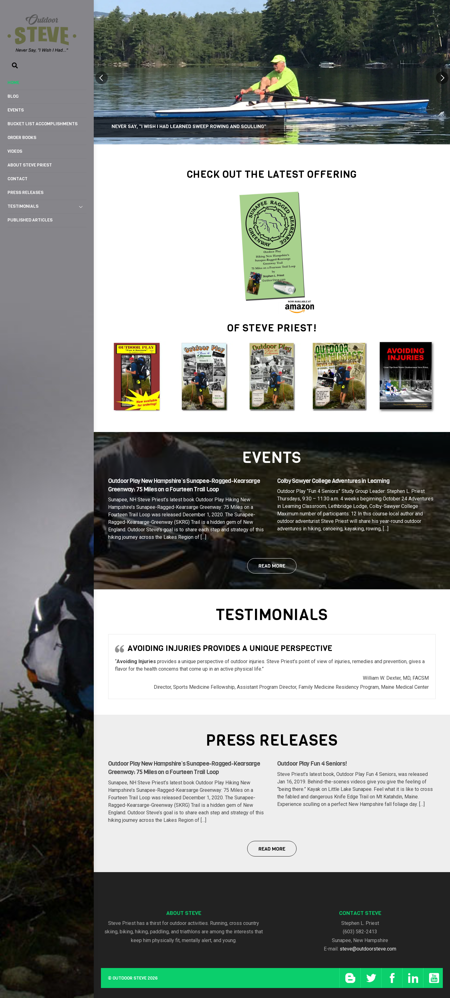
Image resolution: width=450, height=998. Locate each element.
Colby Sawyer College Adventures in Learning (333, 481)
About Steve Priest (30, 165)
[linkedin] (412, 978)
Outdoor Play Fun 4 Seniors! (312, 763)
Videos (15, 151)
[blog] (349, 978)
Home (13, 83)
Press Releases (25, 193)
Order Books (22, 138)
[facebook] (391, 978)
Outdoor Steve (129, 978)
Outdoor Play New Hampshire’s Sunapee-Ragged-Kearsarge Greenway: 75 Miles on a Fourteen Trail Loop (184, 485)
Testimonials (47, 206)
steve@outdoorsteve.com (368, 949)
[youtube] (433, 978)
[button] (101, 78)
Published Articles (30, 220)
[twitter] (370, 978)
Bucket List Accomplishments (43, 124)
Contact (18, 179)
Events (16, 110)
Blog (13, 96)
